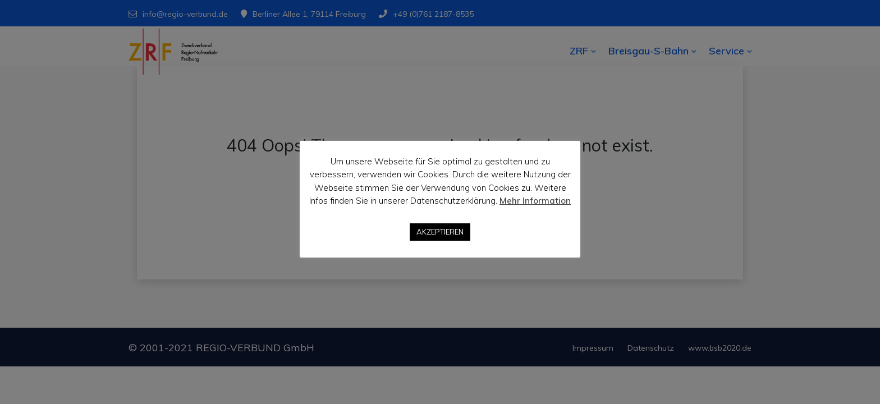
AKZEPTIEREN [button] (440, 231)
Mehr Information (535, 200)
